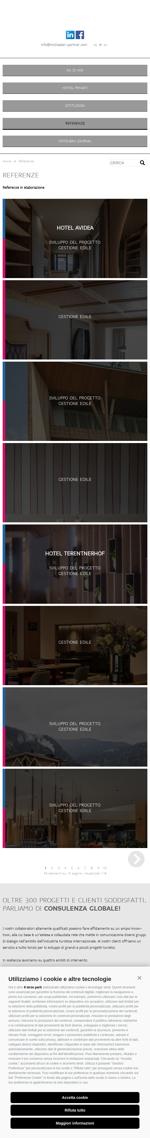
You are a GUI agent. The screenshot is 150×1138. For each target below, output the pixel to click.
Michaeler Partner (75, 14)
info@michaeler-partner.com (64, 45)
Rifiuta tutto (75, 1110)
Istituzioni (75, 105)
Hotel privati (75, 88)
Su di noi (75, 70)
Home (7, 161)
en (105, 45)
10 (105, 868)
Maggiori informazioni (75, 1123)
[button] (139, 978)
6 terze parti (33, 987)
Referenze (75, 123)
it (100, 45)
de (95, 45)
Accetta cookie (75, 1097)
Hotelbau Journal (75, 141)
